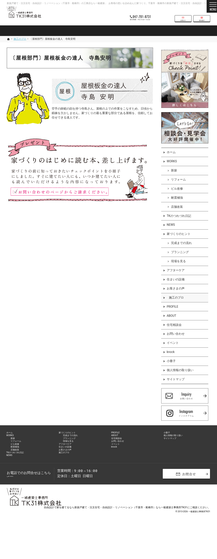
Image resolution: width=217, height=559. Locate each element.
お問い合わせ (174, 338)
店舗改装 (175, 211)
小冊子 (169, 366)
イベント (171, 348)
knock (169, 357)
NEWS (169, 229)
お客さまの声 (174, 293)
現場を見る (176, 266)
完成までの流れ (179, 248)
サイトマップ (174, 384)
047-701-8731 (143, 15)
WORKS (170, 166)
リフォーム (176, 184)
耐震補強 (175, 202)
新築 (172, 175)
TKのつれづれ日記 (177, 220)
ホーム (169, 157)
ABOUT (169, 320)
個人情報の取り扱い (178, 375)
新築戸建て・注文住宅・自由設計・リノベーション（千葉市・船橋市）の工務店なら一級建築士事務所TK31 (63, 3)
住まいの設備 (174, 284)
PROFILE (170, 311)
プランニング (178, 257)
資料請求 (201, 15)
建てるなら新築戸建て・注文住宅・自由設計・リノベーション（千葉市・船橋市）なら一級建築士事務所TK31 (124, 538)
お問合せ (183, 15)
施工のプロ (174, 302)
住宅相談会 (172, 329)
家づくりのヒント (177, 239)
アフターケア (174, 275)
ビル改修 (175, 193)
